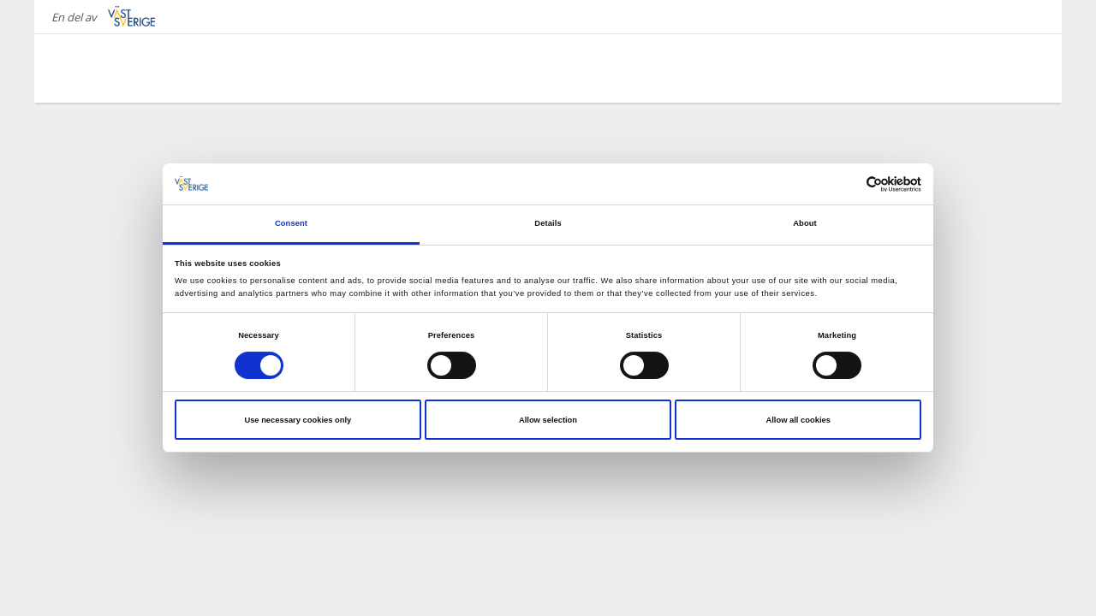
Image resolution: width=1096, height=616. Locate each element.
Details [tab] (547, 223)
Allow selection (548, 420)
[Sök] (1022, 67)
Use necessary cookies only (297, 420)
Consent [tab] (291, 223)
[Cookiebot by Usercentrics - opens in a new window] (846, 184)
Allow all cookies (797, 420)
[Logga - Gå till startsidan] (120, 68)
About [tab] (805, 223)
